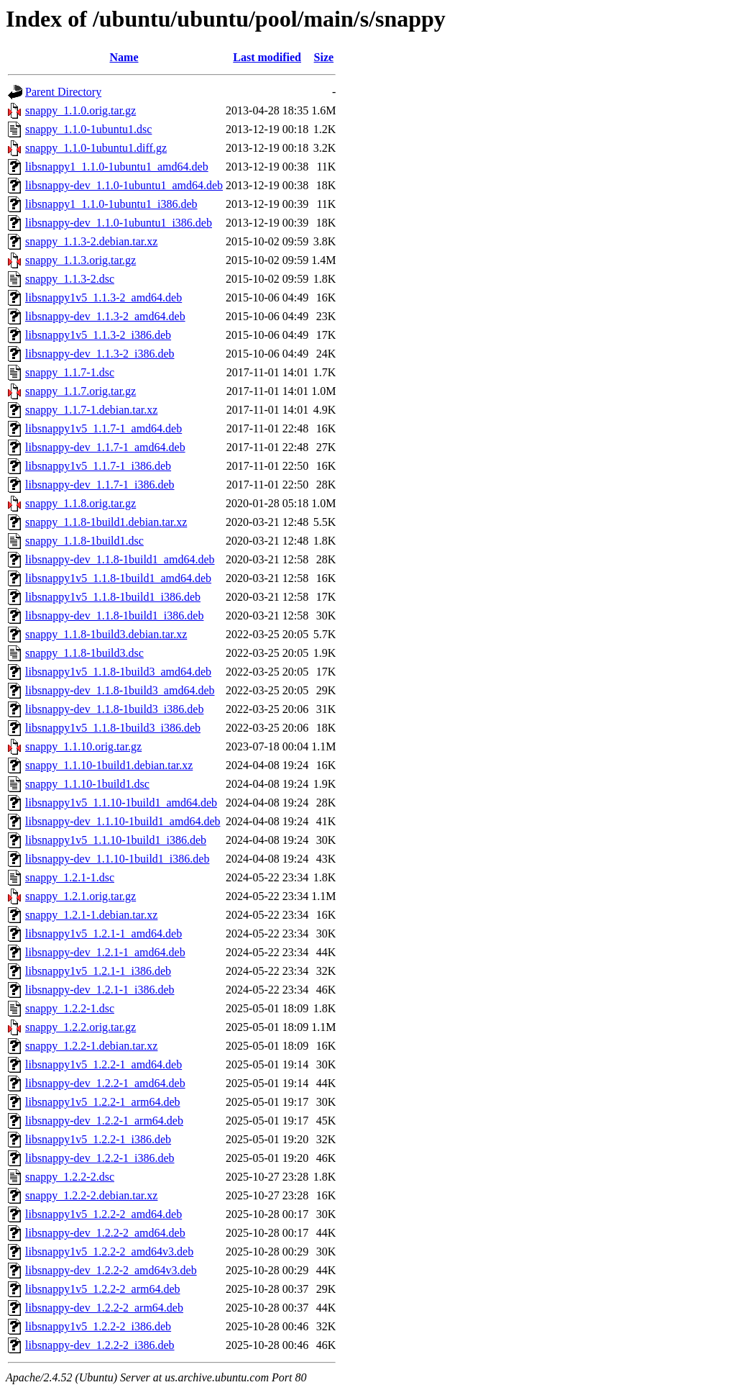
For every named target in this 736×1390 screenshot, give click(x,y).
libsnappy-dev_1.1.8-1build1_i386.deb (114, 615)
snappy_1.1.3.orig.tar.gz (80, 260)
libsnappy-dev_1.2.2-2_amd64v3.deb (111, 1270)
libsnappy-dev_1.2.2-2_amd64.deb (105, 1233)
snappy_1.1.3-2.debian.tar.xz (91, 241)
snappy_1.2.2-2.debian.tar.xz (91, 1195)
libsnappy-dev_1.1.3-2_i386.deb (100, 354)
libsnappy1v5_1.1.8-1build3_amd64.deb (118, 672)
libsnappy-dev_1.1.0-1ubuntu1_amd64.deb (124, 185)
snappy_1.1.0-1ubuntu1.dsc (88, 129)
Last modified (267, 57)
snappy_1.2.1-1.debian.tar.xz (91, 915)
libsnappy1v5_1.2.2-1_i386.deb (98, 1139)
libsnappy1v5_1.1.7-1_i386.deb (98, 466)
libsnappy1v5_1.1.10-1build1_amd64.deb (121, 802)
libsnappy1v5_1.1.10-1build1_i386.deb (115, 840)
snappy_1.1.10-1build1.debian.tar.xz (109, 765)
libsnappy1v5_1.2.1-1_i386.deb (98, 971)
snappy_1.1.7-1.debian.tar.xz (91, 410)
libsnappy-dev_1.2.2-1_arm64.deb (104, 1120)
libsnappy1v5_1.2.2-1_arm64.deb (102, 1102)
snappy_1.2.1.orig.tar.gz (80, 896)
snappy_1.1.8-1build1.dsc (84, 541)
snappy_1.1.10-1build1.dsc (87, 784)
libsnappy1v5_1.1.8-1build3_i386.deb (113, 728)
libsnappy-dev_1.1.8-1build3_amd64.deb (120, 690)
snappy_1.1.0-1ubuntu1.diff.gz (96, 148)
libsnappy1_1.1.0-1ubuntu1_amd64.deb (116, 166)
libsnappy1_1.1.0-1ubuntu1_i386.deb (111, 204)
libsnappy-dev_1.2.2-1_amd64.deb (105, 1083)
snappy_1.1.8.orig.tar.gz (80, 503)
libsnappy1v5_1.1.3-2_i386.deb (98, 335)
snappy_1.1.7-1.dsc (69, 372)
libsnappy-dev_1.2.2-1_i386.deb (100, 1158)
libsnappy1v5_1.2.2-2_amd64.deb (103, 1214)
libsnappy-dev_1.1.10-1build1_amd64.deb (123, 821)
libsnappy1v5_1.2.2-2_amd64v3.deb (109, 1251)
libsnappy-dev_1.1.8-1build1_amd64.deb (120, 559)
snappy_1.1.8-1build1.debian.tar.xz (106, 522)
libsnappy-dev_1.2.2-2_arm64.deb (104, 1308)
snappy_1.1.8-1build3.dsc (84, 653)
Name (124, 57)
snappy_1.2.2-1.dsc (69, 1008)
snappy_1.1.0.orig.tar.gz (80, 110)
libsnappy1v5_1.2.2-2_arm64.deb (102, 1289)
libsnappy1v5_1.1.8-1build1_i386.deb (113, 597)
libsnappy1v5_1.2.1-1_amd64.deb (103, 933)
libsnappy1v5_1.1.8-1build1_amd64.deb (118, 578)
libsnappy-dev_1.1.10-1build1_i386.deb (117, 859)
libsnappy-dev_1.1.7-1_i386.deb (100, 484)
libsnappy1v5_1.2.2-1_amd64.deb (103, 1064)
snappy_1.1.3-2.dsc (69, 279)
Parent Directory (63, 92)
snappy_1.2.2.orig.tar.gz (80, 1027)
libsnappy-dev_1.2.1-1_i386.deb (100, 990)
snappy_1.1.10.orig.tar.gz (83, 746)
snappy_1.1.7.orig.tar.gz (80, 391)
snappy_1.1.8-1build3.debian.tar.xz (106, 634)
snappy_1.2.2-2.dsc (69, 1177)
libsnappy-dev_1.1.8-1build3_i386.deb (114, 709)
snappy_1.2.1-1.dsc (69, 877)
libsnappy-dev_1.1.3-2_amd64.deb (105, 316)
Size (324, 57)
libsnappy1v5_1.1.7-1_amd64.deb (103, 428)
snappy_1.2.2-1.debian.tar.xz (91, 1046)
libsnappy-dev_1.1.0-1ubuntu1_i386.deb (118, 223)
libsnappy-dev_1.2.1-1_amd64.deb (105, 952)
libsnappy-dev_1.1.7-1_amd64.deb (105, 447)
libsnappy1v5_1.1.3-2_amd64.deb (103, 297)
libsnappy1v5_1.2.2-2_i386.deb (98, 1326)
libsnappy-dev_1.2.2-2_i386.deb (100, 1345)
